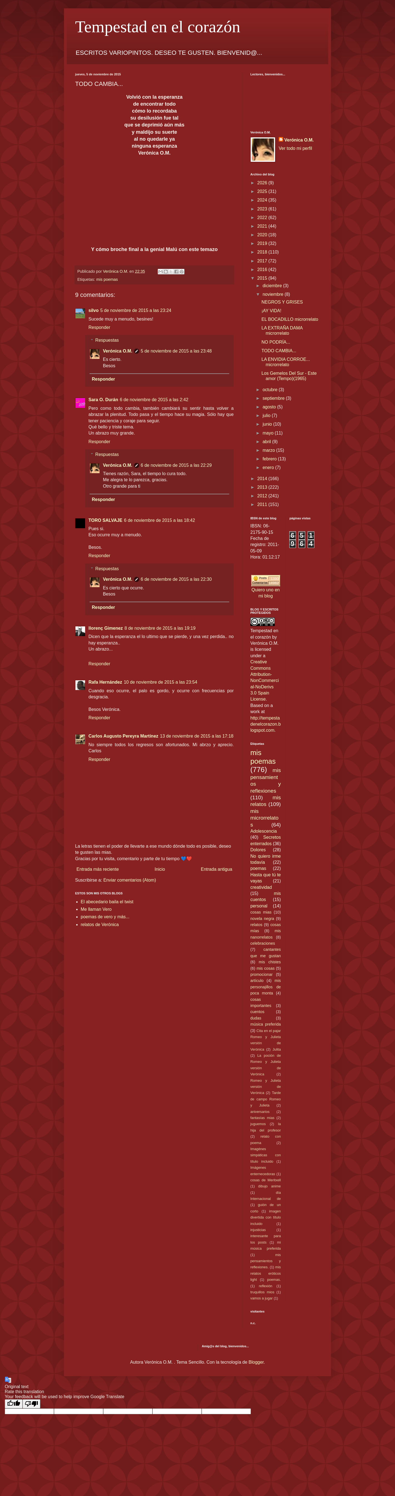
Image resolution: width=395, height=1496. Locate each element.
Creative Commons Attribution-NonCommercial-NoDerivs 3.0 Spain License (264, 680)
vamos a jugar (261, 1298)
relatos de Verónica (100, 924)
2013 (262, 487)
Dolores (258, 849)
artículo (256, 980)
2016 (262, 269)
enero (269, 467)
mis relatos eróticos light (265, 1273)
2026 (262, 182)
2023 (262, 209)
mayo (269, 433)
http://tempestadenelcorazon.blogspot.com (265, 724)
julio (267, 415)
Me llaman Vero (96, 909)
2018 (262, 252)
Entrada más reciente (97, 869)
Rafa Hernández (105, 682)
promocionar (261, 974)
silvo (93, 310)
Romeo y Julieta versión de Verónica (265, 1086)
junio (268, 424)
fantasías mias (262, 1118)
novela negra (262, 918)
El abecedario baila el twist (107, 901)
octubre (271, 389)
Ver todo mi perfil (295, 148)
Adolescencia (263, 831)
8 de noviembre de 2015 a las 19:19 (160, 628)
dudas (255, 1018)
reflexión (265, 1286)
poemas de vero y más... (105, 916)
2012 (262, 495)
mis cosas (265, 968)
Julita (277, 1049)
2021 (262, 226)
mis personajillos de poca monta (265, 986)
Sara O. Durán (103, 399)
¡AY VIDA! (271, 310)
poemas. (274, 1279)
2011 (262, 504)
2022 (262, 217)
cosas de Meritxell (265, 1180)
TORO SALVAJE (105, 520)
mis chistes (270, 962)
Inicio (160, 869)
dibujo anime (269, 1186)
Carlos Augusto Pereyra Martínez (123, 736)
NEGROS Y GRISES (282, 302)
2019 (262, 243)
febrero (270, 459)
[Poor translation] (31, 1403)
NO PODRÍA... (275, 342)
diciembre (273, 285)
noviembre (274, 294)
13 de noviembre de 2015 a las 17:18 (196, 736)
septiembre (274, 398)
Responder (99, 327)
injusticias (258, 1230)
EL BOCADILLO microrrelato (289, 319)
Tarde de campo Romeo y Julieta (265, 1099)
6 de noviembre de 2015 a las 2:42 (154, 399)
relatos (256, 924)
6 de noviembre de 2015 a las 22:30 (176, 579)
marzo (269, 450)
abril (267, 441)
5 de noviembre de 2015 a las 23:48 (176, 351)
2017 (262, 261)
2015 (262, 278)
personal (258, 906)
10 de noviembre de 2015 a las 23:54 (160, 682)
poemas (258, 868)
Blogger (256, 1362)
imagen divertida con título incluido (265, 1217)
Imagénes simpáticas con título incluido (265, 1155)
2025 (262, 191)
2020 (262, 234)
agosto (270, 407)
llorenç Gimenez (105, 628)
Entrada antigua (216, 869)
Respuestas (107, 340)
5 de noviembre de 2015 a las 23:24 (135, 310)
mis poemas (107, 279)
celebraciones (262, 943)
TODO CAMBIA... (278, 350)
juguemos (258, 1124)
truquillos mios (262, 1292)
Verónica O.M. (117, 351)
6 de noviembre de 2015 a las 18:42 (159, 520)
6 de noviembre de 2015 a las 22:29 (176, 465)
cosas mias (260, 912)
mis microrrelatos (264, 818)
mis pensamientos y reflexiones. (265, 1261)
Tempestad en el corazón (157, 27)
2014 (262, 478)
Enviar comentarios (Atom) (129, 880)
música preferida (265, 1024)
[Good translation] (14, 1403)
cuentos (257, 1011)
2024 (262, 200)
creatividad (261, 887)
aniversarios (260, 1112)
